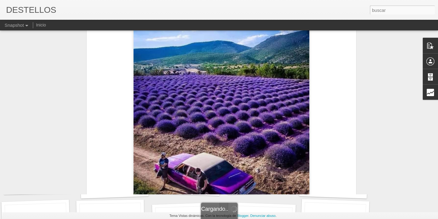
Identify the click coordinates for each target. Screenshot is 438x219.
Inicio (41, 25)
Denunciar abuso (263, 215)
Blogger (242, 215)
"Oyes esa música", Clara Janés (271, 187)
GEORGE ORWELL (186, 188)
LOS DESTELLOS (333, 191)
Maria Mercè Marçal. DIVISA (121, 190)
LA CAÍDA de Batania (38, 187)
